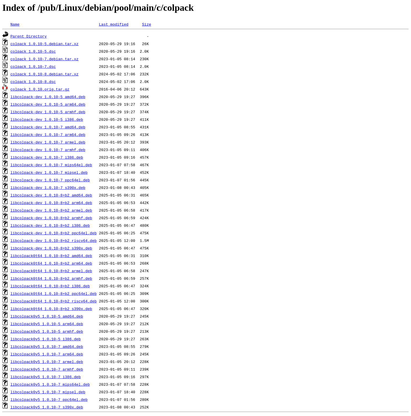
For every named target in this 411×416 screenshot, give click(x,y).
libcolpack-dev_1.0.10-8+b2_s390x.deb (51, 248)
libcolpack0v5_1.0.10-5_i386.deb (45, 338)
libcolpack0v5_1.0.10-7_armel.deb (46, 361)
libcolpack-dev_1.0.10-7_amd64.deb (47, 127)
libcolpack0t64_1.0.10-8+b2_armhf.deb (51, 278)
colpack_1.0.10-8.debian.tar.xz (44, 74)
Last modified (113, 24)
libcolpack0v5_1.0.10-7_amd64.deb (46, 346)
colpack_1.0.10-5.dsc (33, 51)
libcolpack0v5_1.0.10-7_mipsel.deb (47, 391)
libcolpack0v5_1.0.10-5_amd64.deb (46, 316)
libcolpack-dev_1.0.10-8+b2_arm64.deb (51, 202)
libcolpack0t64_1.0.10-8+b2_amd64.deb (51, 255)
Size (146, 24)
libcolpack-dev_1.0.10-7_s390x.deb (47, 187)
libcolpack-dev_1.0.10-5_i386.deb (46, 119)
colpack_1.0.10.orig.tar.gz (40, 89)
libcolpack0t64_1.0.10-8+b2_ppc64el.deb (53, 293)
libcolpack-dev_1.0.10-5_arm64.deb (47, 104)
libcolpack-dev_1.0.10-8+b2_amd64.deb (51, 195)
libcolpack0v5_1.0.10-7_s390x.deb (46, 407)
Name (14, 24)
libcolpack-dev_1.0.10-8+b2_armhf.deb (51, 217)
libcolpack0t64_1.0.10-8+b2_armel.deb (51, 270)
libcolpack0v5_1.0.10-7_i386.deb (45, 376)
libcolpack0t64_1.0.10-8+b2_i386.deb (50, 285)
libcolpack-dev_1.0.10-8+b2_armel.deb (51, 210)
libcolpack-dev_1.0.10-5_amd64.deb (47, 96)
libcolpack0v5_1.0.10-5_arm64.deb (46, 323)
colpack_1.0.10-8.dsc (33, 81)
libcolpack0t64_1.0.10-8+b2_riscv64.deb (53, 301)
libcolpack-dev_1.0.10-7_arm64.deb (47, 134)
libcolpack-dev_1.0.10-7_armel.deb (47, 142)
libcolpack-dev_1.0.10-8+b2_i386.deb (50, 225)
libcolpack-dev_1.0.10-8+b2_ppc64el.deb (53, 233)
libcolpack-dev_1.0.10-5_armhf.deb (47, 111)
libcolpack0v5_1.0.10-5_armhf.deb (46, 331)
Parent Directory (28, 36)
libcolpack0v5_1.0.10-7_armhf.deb (46, 369)
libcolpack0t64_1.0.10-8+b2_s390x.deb (51, 308)
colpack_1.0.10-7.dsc (33, 66)
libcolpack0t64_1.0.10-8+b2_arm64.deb (51, 263)
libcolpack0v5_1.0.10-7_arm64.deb (46, 354)
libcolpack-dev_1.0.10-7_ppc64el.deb (50, 180)
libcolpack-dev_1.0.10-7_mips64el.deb (51, 164)
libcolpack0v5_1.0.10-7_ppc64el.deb (49, 399)
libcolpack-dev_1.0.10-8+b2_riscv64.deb (53, 240)
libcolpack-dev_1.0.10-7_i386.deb (46, 157)
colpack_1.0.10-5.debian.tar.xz (44, 43)
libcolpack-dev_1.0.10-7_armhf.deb (47, 149)
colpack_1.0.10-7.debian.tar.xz (44, 58)
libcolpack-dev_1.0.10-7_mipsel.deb (49, 172)
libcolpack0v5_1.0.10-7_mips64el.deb (50, 384)
